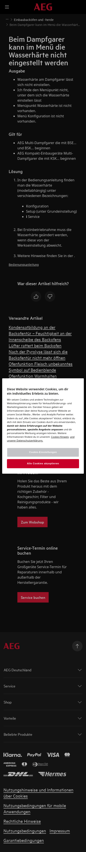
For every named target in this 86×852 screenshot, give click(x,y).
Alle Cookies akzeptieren (43, 463)
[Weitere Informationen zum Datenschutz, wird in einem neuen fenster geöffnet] (60, 436)
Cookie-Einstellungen (43, 452)
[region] (43, 426)
